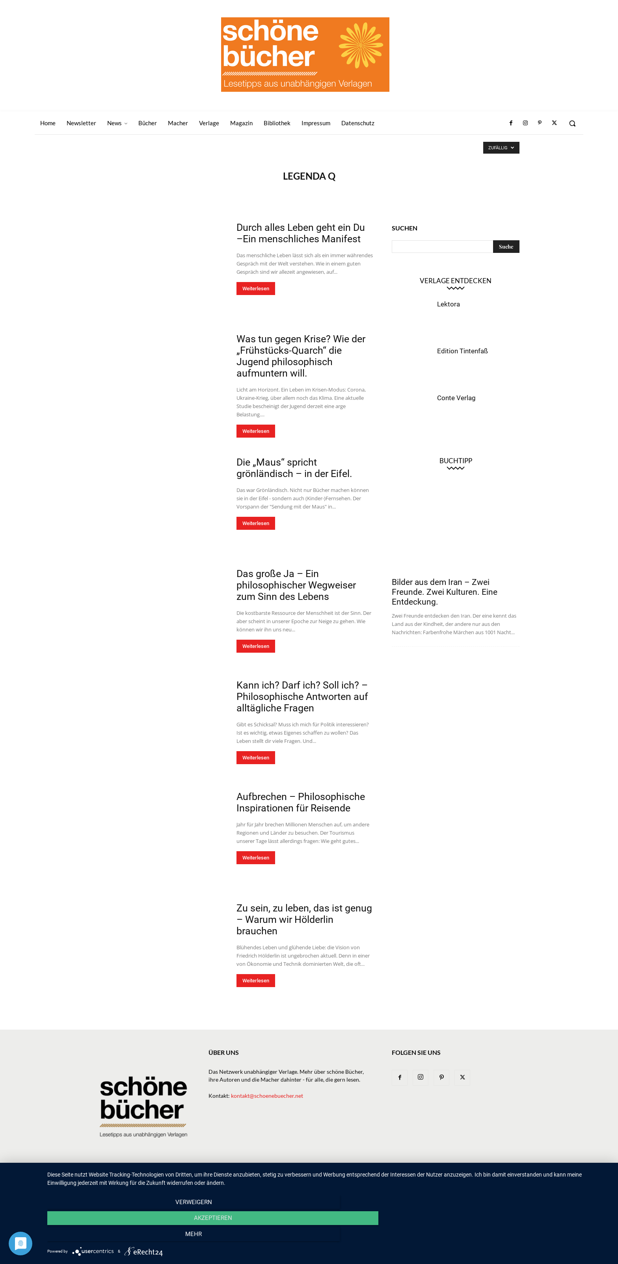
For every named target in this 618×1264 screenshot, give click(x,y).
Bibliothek (429, 1176)
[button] (572, 123)
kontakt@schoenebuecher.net (267, 1095)
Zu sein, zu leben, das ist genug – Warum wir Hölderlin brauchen (304, 919)
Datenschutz (502, 1176)
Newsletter (257, 1176)
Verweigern (132, 1236)
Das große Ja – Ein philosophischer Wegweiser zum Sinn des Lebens (296, 585)
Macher (367, 1176)
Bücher (310, 1176)
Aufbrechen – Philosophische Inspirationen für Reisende (300, 802)
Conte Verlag (456, 398)
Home (227, 1176)
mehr (525, 1236)
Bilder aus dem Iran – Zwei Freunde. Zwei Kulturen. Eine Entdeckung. (444, 592)
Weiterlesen (255, 288)
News (286, 1176)
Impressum (464, 1176)
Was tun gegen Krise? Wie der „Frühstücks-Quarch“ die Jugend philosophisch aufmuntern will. (300, 356)
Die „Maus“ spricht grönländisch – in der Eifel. (294, 468)
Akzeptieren (328, 1236)
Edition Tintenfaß (462, 351)
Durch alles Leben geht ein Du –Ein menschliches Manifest (300, 233)
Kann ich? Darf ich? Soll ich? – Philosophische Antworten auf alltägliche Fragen (302, 696)
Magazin (396, 1176)
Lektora (448, 304)
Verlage (338, 1176)
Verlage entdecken (455, 280)
